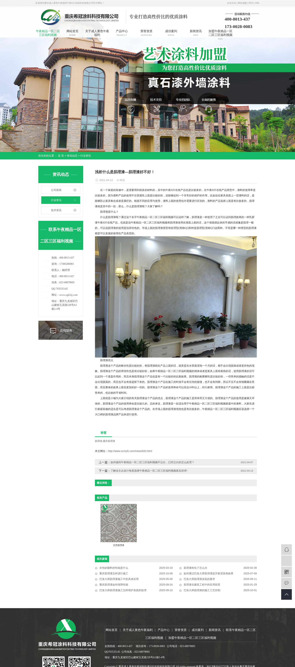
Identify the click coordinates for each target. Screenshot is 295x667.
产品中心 (122, 33)
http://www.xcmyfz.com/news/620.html (130, 451)
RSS (250, 3)
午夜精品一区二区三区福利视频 (48, 33)
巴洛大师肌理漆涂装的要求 (199, 579)
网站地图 (242, 3)
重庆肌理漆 (109, 441)
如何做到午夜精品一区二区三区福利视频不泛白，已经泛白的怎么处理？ (155, 462)
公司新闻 (56, 190)
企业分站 (231, 3)
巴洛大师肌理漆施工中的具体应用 (119, 579)
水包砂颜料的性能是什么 (113, 567)
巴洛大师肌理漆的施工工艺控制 (202, 590)
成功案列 (171, 33)
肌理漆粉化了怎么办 (195, 567)
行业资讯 (85, 155)
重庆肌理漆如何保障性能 (113, 584)
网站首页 (72, 33)
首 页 (61, 155)
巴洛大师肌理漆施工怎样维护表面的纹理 (122, 590)
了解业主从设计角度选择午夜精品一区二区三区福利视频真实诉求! (149, 470)
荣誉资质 (146, 33)
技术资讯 (56, 210)
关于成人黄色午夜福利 (97, 34)
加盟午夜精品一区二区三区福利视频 (220, 34)
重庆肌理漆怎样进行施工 (113, 573)
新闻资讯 (196, 33)
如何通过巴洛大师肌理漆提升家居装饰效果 (208, 573)
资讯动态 (72, 155)
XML (257, 3)
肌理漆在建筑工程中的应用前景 (202, 584)
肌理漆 (98, 441)
